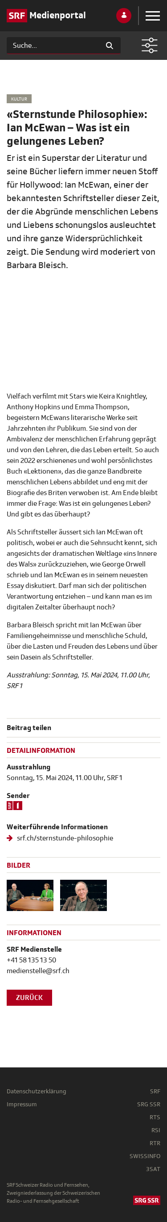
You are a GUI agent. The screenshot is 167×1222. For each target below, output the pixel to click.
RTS (155, 1117)
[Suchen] (53, 45)
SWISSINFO (145, 1156)
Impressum (22, 1104)
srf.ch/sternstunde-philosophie (64, 838)
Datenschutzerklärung (36, 1091)
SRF (155, 1091)
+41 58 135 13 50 (31, 960)
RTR (155, 1143)
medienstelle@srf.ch (38, 970)
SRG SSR (148, 1104)
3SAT (153, 1169)
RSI (155, 1130)
